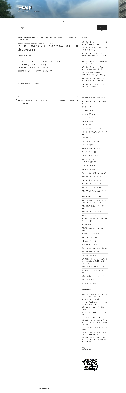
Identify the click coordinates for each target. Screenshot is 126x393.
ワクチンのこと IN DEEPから (91, 317)
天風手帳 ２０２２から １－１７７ (93, 228)
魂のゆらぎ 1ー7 (87, 283)
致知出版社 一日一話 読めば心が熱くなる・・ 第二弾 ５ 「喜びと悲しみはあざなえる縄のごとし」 (94, 322)
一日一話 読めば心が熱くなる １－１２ (94, 132)
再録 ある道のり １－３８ (90, 180)
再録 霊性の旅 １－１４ (90, 211)
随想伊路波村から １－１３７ (91, 276)
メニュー (63, 21)
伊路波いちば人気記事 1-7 (90, 148)
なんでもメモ (86, 117)
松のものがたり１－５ (88, 244)
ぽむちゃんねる (86, 125)
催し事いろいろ (86, 169)
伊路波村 (25, 8)
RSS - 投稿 (86, 349)
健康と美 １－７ (87, 159)
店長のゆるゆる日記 (88, 237)
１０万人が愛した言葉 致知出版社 (92, 97)
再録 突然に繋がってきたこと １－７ (94, 191)
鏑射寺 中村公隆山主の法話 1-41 (92, 266)
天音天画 (84, 224)
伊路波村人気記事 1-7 (89, 155)
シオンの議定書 (86, 110)
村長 (32, 43)
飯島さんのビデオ (87, 279)
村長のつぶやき (86, 241)
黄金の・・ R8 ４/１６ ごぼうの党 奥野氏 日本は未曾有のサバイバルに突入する (95, 56)
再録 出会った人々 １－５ (90, 184)
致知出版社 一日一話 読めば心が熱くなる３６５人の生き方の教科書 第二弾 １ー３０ (94, 261)
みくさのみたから (89, 165)
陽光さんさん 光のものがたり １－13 (94, 270)
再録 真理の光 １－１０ (90, 187)
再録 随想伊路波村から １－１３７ (93, 206)
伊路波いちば (86, 145)
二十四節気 (85, 137)
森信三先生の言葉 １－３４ (90, 251)
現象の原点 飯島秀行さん (90, 255)
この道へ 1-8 (85, 107)
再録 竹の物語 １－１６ (90, 196)
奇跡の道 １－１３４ (88, 234)
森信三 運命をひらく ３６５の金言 (44, 43)
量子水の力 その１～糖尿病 (90, 299)
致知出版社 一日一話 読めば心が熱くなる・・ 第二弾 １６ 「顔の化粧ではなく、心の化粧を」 (94, 339)
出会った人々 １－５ (88, 215)
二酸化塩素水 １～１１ (89, 141)
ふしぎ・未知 (86, 121)
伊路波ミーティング (88, 152)
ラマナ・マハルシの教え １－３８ (93, 128)
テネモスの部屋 (86, 114)
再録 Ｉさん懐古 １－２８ (90, 176)
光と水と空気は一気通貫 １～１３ (92, 173)
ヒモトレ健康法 (88, 162)
